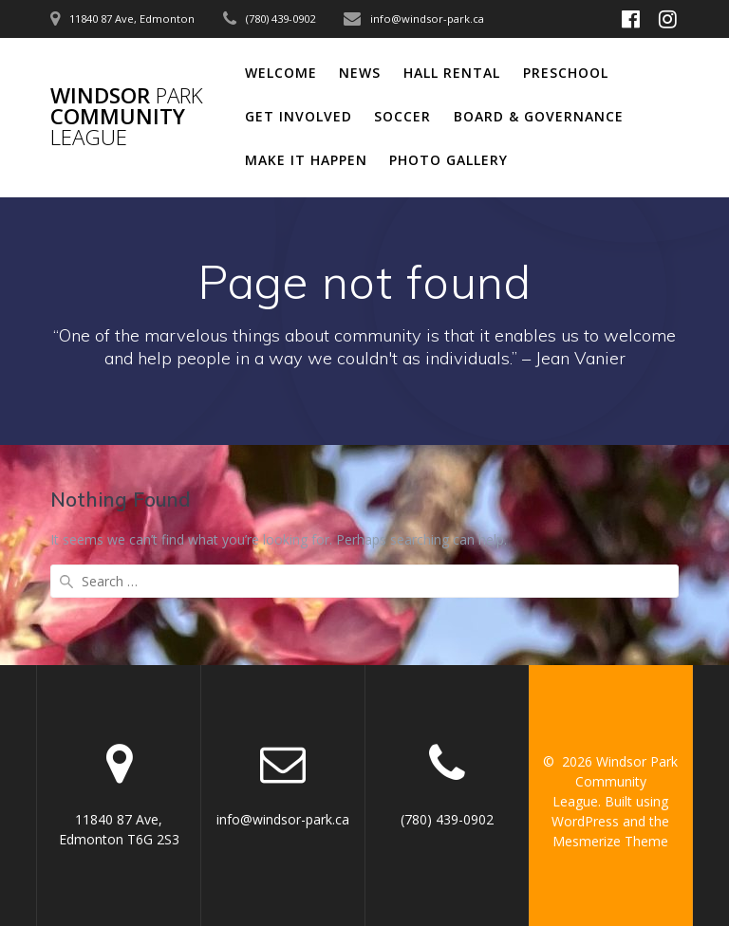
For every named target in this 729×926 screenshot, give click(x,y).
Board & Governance (539, 116)
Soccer (402, 116)
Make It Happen (306, 160)
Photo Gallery (448, 160)
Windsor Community (126, 117)
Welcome (281, 73)
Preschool (565, 73)
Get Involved (298, 116)
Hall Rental (451, 73)
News (360, 73)
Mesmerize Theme (610, 841)
